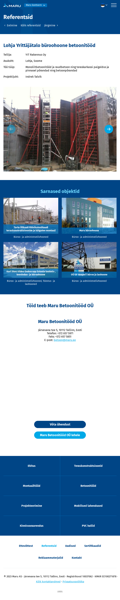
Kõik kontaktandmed (48, 581)
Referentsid (49, 546)
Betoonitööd (88, 485)
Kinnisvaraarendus (31, 525)
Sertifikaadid (92, 546)
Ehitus (32, 465)
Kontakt (77, 557)
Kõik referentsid (31, 25)
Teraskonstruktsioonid (88, 465)
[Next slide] (108, 129)
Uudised (70, 546)
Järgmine (51, 25)
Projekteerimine (31, 505)
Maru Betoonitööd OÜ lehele (60, 435)
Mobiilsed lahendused (88, 505)
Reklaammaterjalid (50, 557)
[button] (105, 5)
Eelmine (10, 25)
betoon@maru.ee (65, 340)
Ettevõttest (26, 546)
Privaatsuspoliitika (73, 581)
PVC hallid (88, 525)
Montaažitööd (31, 485)
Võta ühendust (60, 424)
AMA (60, 591)
